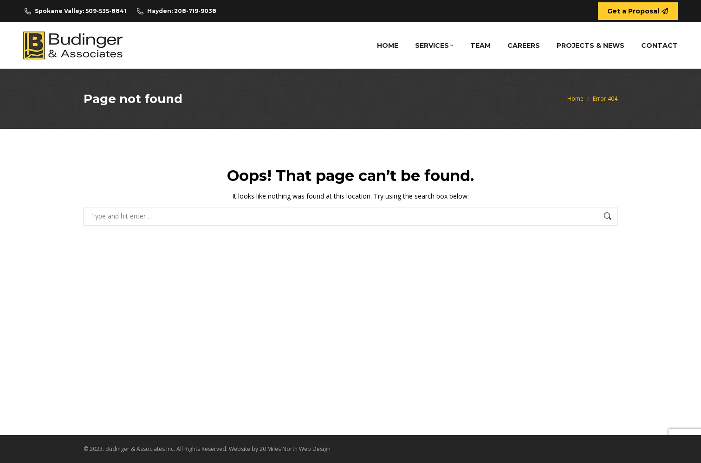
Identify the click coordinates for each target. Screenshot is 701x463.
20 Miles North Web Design (295, 449)
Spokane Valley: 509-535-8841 (74, 11)
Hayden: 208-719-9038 (176, 11)
